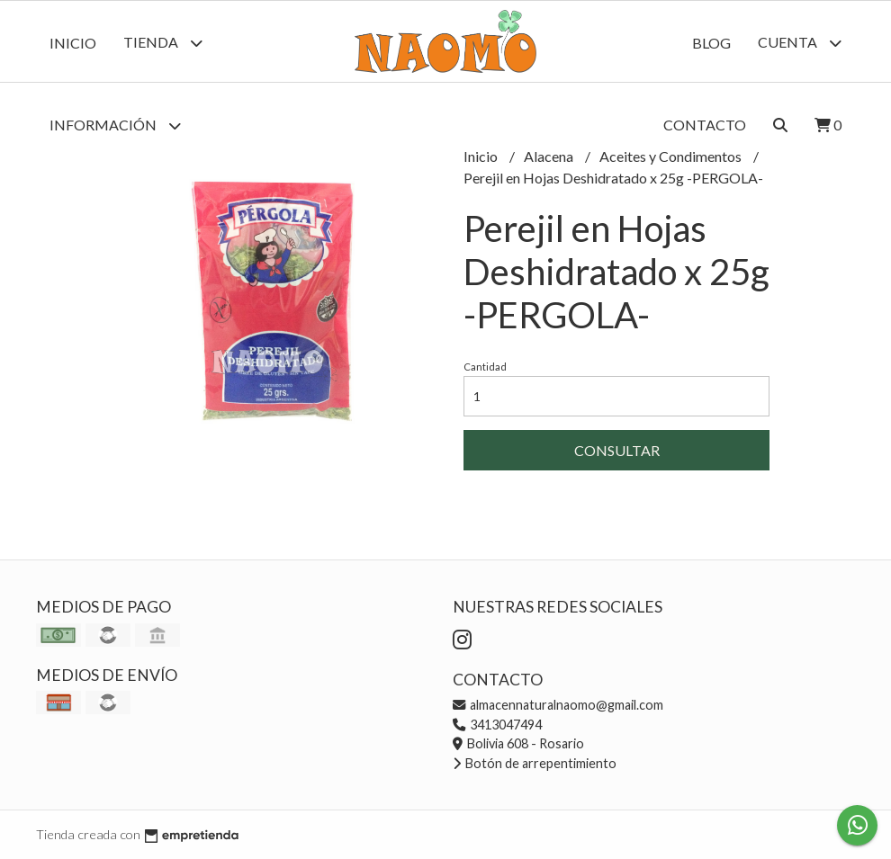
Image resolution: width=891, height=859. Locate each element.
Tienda (162, 43)
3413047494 (497, 724)
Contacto (704, 124)
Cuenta (800, 43)
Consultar (617, 450)
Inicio (73, 42)
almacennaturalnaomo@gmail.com (558, 704)
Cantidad (485, 366)
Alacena (550, 156)
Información (115, 125)
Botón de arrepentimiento (534, 763)
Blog (711, 42)
